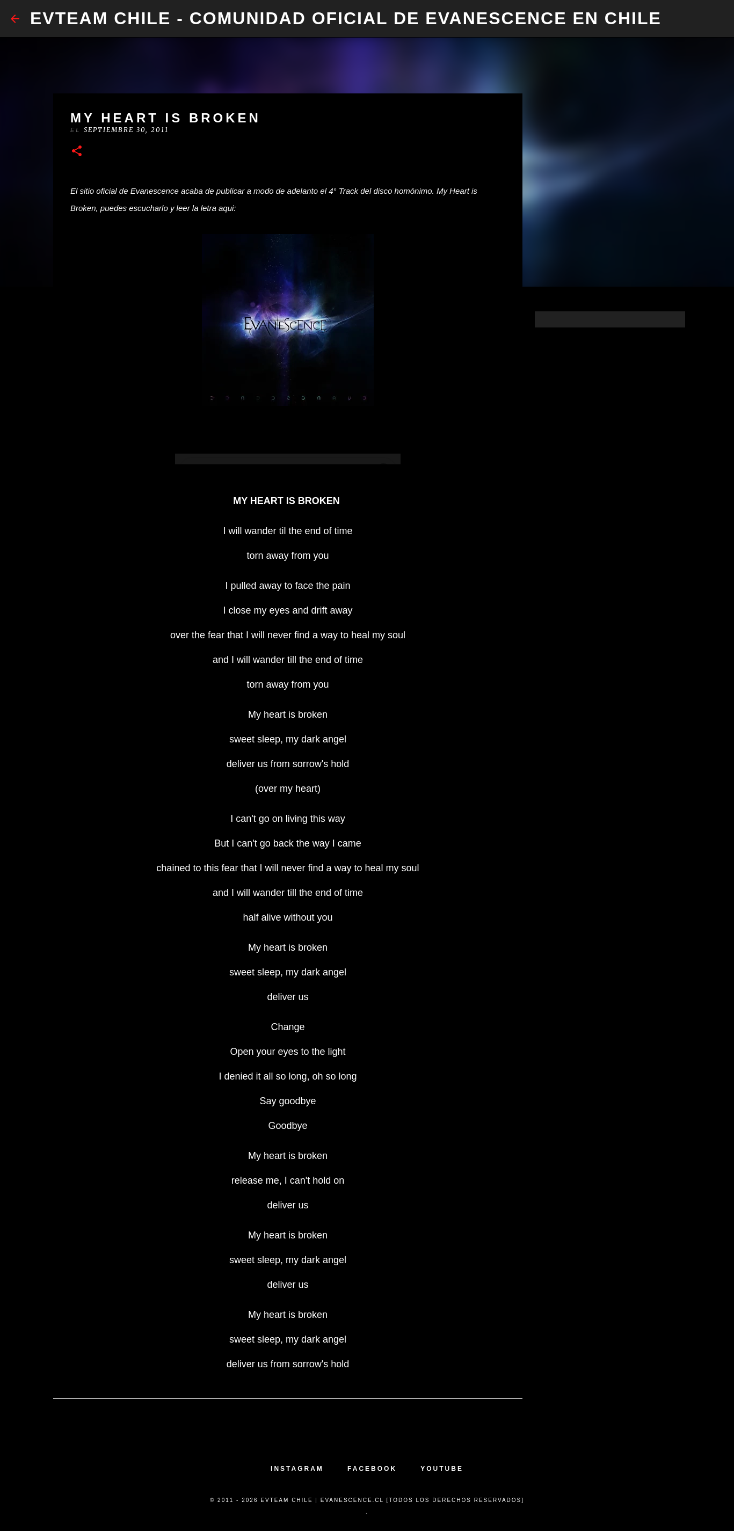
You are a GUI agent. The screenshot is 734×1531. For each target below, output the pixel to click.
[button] (76, 151)
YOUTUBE (441, 1468)
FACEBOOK (372, 1468)
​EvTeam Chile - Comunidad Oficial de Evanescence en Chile (346, 18)
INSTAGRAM (297, 1468)
